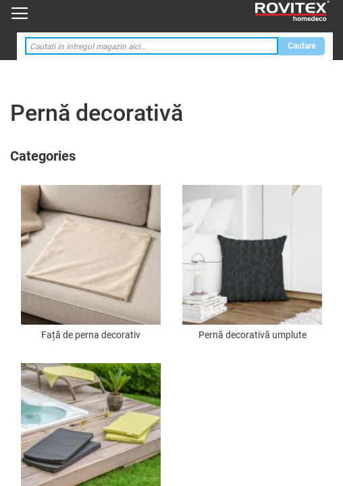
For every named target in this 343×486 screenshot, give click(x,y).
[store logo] (292, 11)
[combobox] (151, 46)
